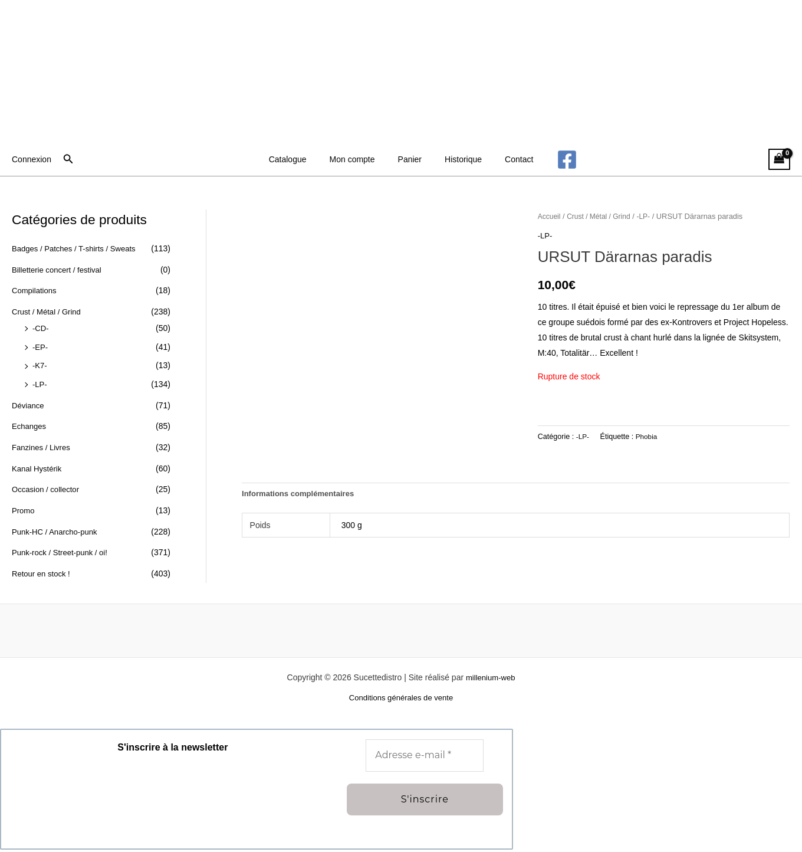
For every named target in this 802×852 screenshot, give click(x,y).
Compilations (36, 290)
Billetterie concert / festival (60, 269)
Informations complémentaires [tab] (302, 494)
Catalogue (301, 159)
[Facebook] (550, 159)
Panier (410, 159)
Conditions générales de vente (400, 700)
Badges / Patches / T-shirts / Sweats (78, 248)
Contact (506, 159)
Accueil (550, 216)
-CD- (41, 328)
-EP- (40, 346)
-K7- (40, 365)
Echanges (30, 425)
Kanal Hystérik (38, 467)
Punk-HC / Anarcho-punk (57, 530)
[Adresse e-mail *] (425, 757)
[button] (68, 159)
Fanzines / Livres (43, 446)
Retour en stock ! (43, 572)
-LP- (40, 383)
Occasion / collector (48, 488)
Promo (24, 509)
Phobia (647, 436)
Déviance (29, 404)
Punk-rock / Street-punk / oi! (63, 551)
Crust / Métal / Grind (49, 311)
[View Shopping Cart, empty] (779, 160)
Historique (456, 159)
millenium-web (490, 679)
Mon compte (359, 159)
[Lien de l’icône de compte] (31, 159)
